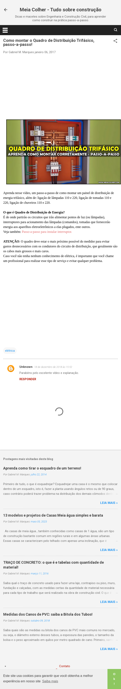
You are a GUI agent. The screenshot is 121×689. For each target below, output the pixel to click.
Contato (64, 666)
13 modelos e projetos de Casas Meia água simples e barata (53, 515)
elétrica (10, 350)
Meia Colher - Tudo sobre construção (60, 10)
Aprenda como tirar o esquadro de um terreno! (42, 468)
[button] (115, 41)
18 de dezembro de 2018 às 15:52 (53, 366)
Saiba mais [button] (50, 681)
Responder (27, 379)
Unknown (26, 367)
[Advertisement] (60, 86)
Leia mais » (109, 503)
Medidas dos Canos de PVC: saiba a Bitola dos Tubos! (48, 614)
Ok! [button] (114, 678)
